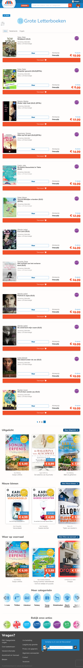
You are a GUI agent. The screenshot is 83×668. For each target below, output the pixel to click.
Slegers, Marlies (22, 101)
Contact (25, 657)
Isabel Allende (22, 358)
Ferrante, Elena (22, 261)
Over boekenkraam (8, 647)
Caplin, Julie (21, 165)
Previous (5, 597)
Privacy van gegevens (30, 649)
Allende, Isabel (22, 229)
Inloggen (76, 1)
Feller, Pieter (21, 69)
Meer (33, 53)
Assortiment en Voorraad (10, 655)
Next (78, 451)
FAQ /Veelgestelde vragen (8, 641)
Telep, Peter (21, 37)
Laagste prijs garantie (29, 644)
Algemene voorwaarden (30, 653)
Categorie (24, 5)
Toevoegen (40, 60)
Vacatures (25, 661)
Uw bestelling (27, 640)
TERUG (6, 15)
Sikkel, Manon (22, 197)
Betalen (4, 659)
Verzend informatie (8, 651)
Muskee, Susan (22, 390)
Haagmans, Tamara (24, 133)
